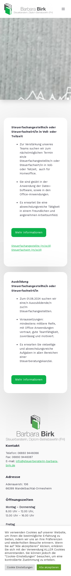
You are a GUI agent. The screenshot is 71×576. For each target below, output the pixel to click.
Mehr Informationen (28, 232)
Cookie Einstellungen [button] (20, 567)
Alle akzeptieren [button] (49, 567)
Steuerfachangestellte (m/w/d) (31, 245)
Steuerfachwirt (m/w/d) (26, 249)
